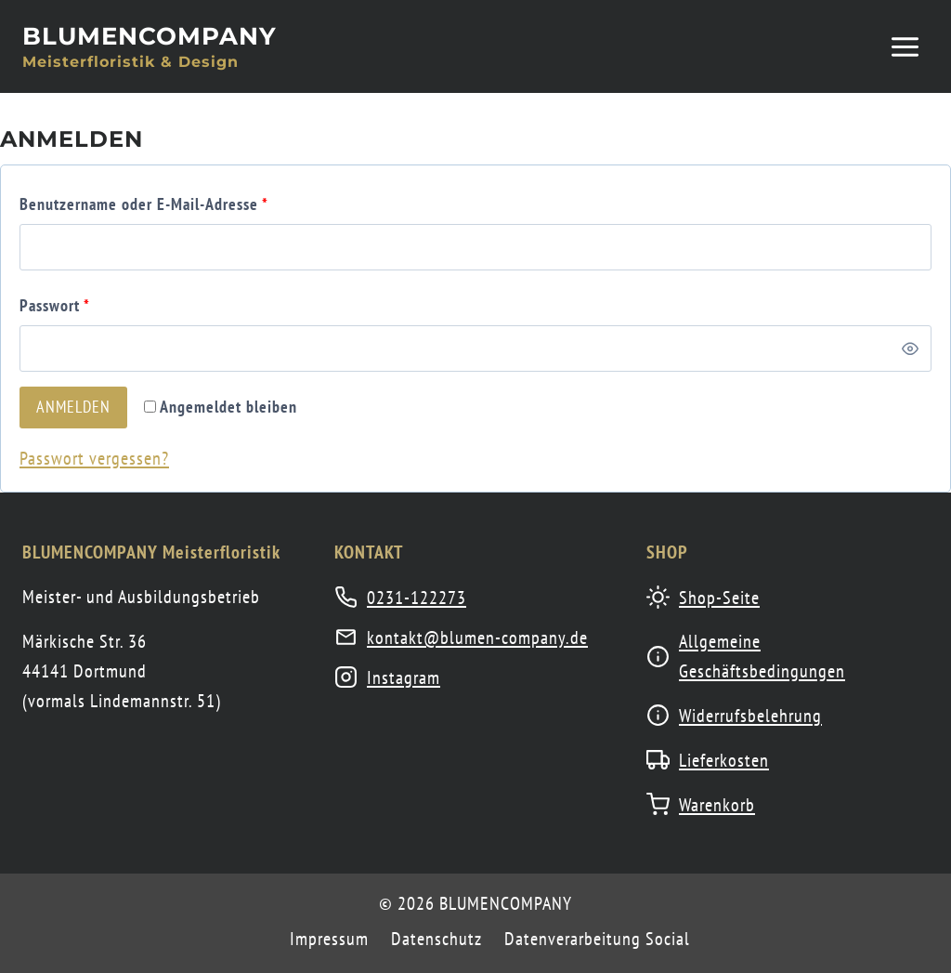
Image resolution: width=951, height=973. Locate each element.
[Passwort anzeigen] (910, 348)
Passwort (59, 305)
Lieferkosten (724, 760)
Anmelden (73, 406)
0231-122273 (416, 597)
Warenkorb (717, 805)
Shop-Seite (719, 597)
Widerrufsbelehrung (750, 715)
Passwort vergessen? (94, 458)
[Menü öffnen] (904, 46)
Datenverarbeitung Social (597, 939)
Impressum (329, 939)
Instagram (403, 677)
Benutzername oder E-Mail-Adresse (148, 204)
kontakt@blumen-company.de (477, 637)
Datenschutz (436, 939)
